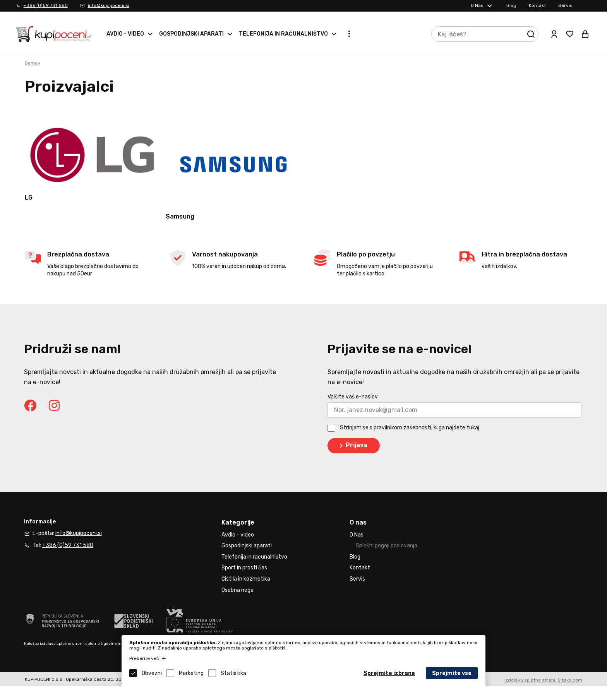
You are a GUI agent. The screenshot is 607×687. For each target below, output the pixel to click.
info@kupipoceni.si (108, 5)
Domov (32, 63)
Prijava (352, 447)
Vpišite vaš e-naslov (353, 398)
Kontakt (537, 5)
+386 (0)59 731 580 (46, 5)
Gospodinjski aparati (191, 34)
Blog (511, 5)
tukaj (472, 429)
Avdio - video (125, 34)
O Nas (477, 5)
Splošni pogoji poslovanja (386, 546)
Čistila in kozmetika (245, 580)
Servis (565, 5)
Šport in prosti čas (244, 569)
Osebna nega (237, 591)
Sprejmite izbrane (389, 673)
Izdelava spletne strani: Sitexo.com (543, 681)
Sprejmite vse (452, 673)
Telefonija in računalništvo (283, 34)
